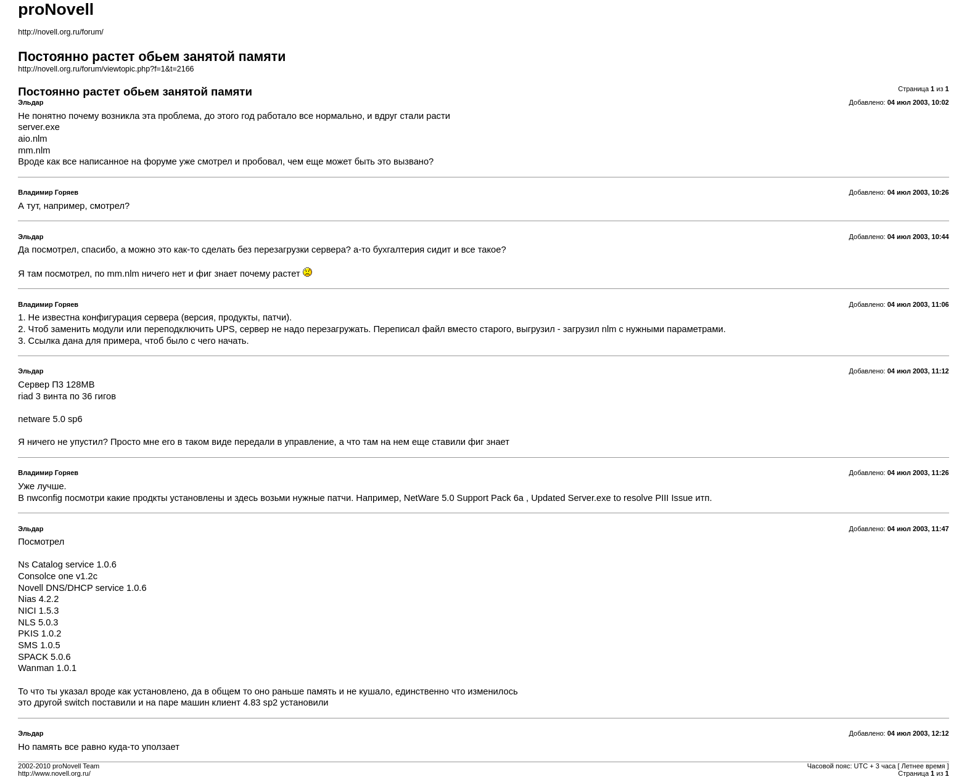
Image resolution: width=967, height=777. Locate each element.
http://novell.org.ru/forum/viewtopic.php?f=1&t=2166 (106, 69)
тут (32, 206)
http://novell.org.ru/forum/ (60, 32)
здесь (246, 498)
